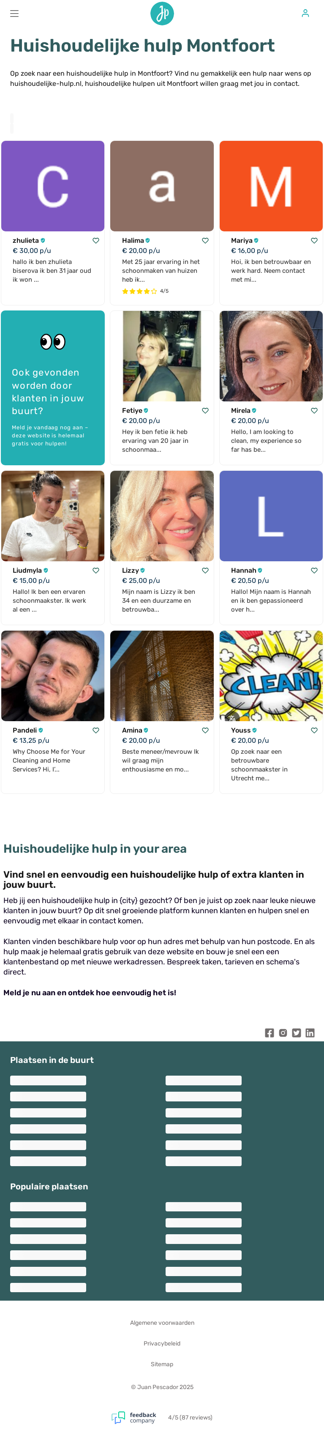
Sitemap (162, 1364)
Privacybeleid (162, 1343)
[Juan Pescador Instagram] (283, 1034)
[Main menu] (14, 13)
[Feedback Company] (140, 1417)
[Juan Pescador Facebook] (269, 1034)
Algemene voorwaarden (162, 1322)
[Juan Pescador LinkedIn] (310, 1034)
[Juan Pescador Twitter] (296, 1034)
